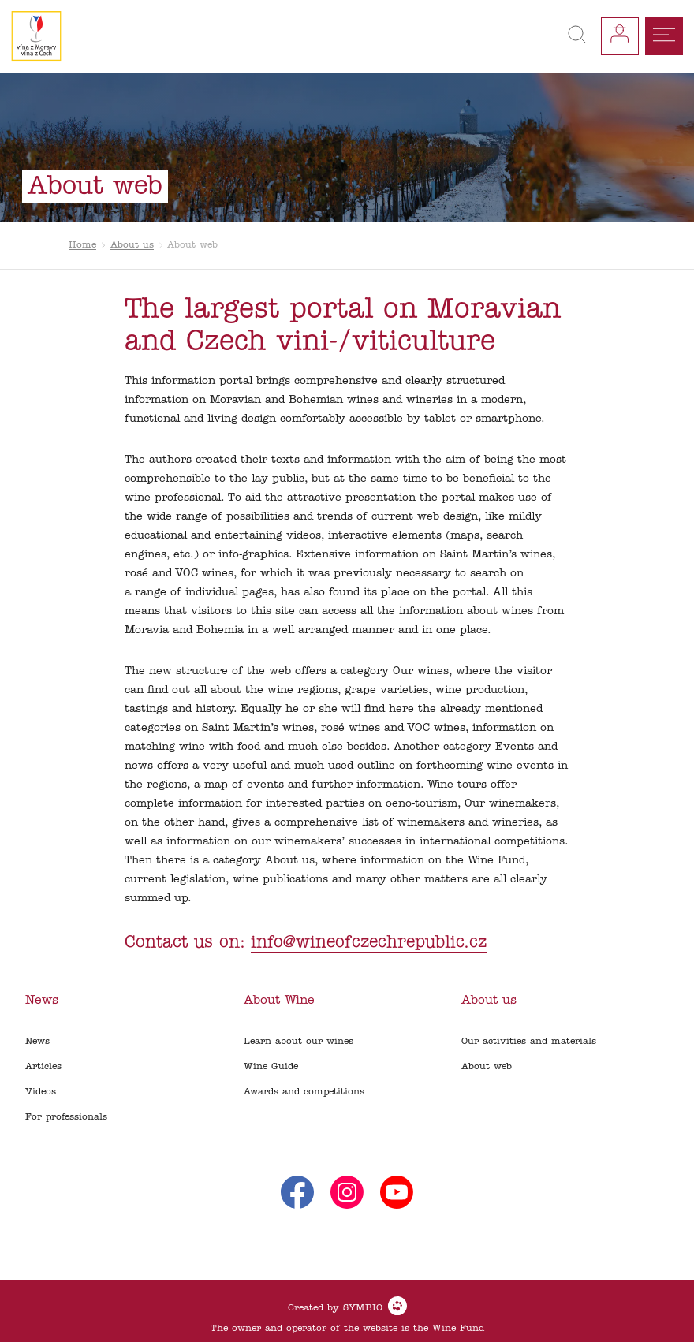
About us (132, 245)
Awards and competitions (304, 1092)
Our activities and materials (528, 1041)
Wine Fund (458, 1328)
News (37, 1041)
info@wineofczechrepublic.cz (369, 942)
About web (486, 1067)
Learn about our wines (298, 1041)
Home (82, 245)
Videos (40, 1092)
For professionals (66, 1117)
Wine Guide (271, 1067)
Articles (43, 1067)
